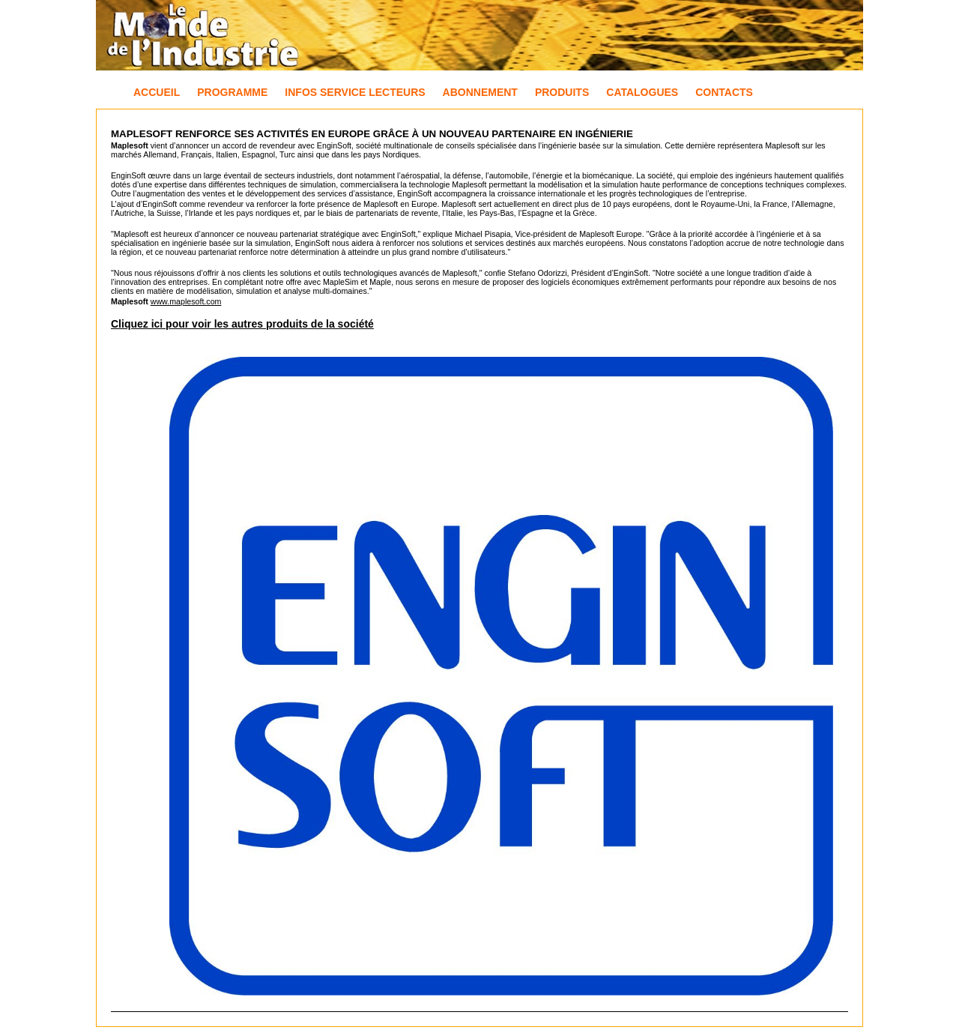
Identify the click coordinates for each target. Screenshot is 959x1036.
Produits (562, 92)
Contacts (724, 92)
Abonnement (480, 92)
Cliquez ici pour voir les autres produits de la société (242, 324)
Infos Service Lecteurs (355, 92)
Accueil (156, 92)
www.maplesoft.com (186, 301)
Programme (232, 92)
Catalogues (642, 92)
